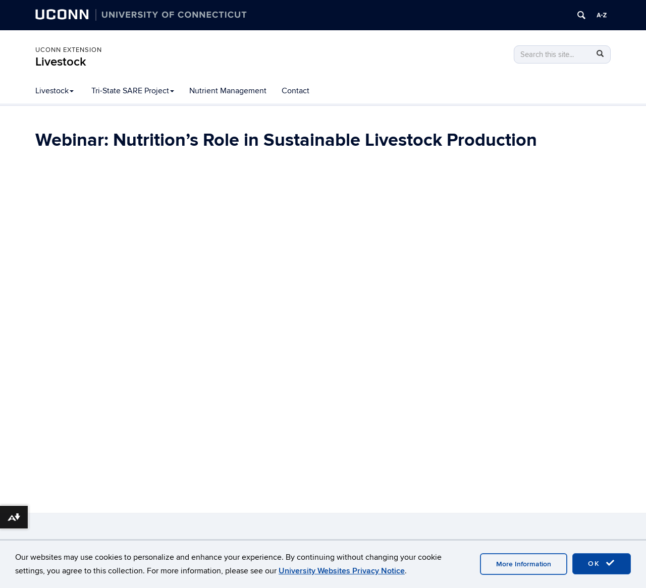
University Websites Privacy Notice (342, 571)
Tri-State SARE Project (132, 91)
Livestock (60, 61)
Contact (295, 91)
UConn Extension (68, 50)
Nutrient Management (227, 91)
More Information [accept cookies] (523, 564)
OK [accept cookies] (601, 563)
